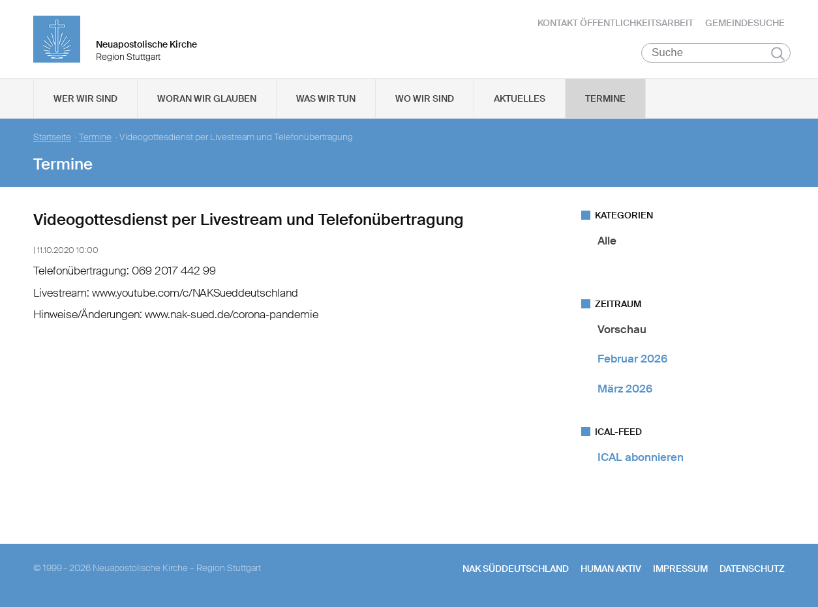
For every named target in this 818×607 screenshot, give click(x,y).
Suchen (778, 53)
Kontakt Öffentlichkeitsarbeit (615, 23)
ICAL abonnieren (641, 457)
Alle (607, 240)
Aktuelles (519, 98)
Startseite (52, 137)
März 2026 (625, 388)
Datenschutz (752, 568)
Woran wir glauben (206, 98)
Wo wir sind (424, 98)
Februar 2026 (632, 358)
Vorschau (622, 329)
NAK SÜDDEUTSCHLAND (515, 568)
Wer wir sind (85, 98)
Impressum (680, 568)
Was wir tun (326, 98)
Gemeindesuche (745, 23)
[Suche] (716, 53)
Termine (605, 98)
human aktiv (611, 568)
